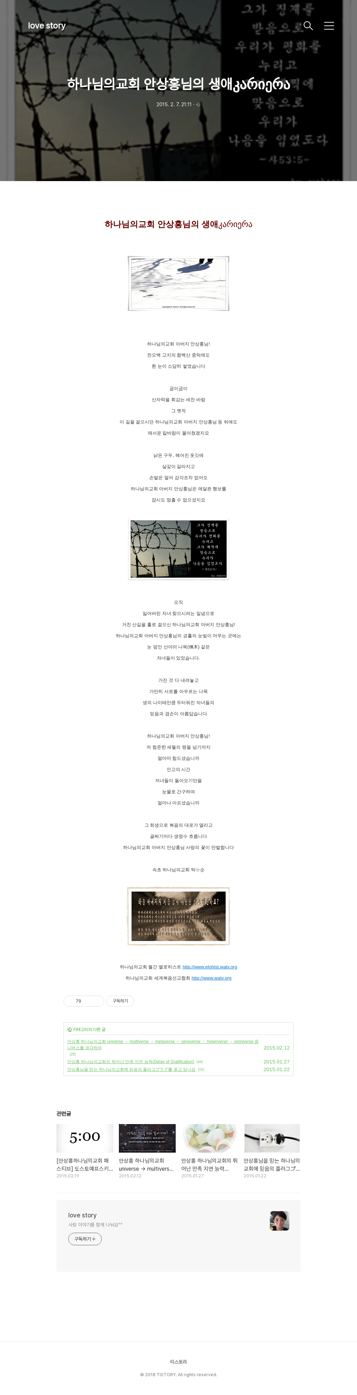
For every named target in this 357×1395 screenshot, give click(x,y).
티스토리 (178, 1362)
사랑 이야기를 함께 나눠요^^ (95, 1225)
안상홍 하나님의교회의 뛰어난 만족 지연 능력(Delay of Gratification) (130, 1061)
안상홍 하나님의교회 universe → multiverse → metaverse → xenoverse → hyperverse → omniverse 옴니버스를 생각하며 (163, 1044)
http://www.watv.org (211, 978)
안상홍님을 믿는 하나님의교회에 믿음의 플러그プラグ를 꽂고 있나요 (131, 1069)
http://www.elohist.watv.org (210, 966)
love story (47, 26)
